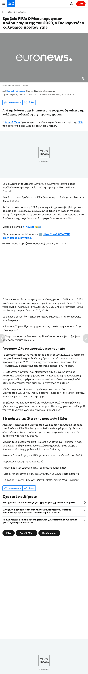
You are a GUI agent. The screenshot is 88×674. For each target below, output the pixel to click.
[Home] (3, 12)
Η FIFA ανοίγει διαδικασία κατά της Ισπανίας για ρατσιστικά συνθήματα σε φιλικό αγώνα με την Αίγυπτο (40, 521)
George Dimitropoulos (15, 91)
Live (81, 3)
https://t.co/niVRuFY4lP (56, 234)
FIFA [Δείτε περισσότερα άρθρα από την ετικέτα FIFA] (8, 533)
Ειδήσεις (11, 12)
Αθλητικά (22, 12)
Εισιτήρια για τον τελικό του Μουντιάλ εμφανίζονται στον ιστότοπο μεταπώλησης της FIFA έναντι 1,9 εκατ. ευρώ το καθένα (36, 511)
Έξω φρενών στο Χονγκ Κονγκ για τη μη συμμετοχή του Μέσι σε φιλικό (38, 502)
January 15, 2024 (56, 243)
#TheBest (28, 226)
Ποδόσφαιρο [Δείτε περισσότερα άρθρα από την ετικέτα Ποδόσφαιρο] (49, 533)
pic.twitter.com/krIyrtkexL (17, 237)
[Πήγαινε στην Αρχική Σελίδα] (11, 3)
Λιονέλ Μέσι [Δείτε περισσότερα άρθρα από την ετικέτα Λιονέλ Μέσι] (26, 533)
